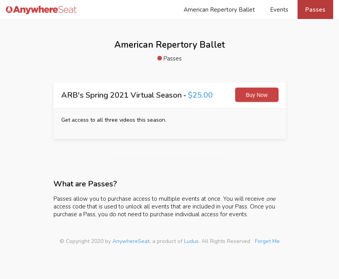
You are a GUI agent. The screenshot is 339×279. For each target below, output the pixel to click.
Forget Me (267, 241)
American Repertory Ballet (219, 10)
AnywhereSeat (131, 241)
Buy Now (256, 95)
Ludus (191, 241)
